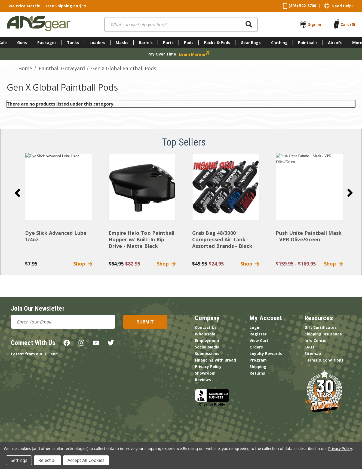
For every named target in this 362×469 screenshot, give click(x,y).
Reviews (203, 379)
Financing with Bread (215, 360)
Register (258, 334)
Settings (19, 460)
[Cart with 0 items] (347, 24)
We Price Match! (24, 5)
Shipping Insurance (323, 334)
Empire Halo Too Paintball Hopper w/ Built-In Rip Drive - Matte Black (141, 239)
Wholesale (205, 334)
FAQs (309, 347)
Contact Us (206, 327)
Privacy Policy (208, 366)
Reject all (47, 460)
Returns (257, 373)
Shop (82, 263)
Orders (256, 347)
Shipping (258, 366)
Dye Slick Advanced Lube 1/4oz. (56, 236)
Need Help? (343, 5)
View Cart (259, 340)
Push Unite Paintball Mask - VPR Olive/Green (309, 236)
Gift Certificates (321, 327)
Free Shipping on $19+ (67, 5)
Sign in (314, 24)
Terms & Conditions (324, 360)
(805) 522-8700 (302, 5)
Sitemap (313, 353)
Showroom (205, 373)
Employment (207, 340)
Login (255, 327)
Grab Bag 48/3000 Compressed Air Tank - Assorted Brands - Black (222, 239)
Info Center (316, 340)
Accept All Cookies (86, 460)
